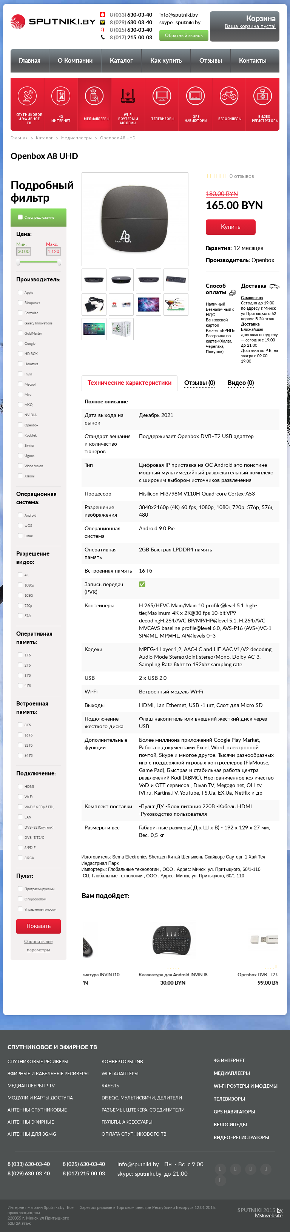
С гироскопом (35, 899)
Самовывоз (252, 298)
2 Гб (28, 665)
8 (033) (29, 1164)
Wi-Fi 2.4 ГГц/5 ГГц (39, 807)
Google (30, 344)
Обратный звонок (184, 35)
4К (27, 575)
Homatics (31, 364)
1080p (29, 585)
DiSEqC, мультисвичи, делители (142, 1098)
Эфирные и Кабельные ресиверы (48, 1073)
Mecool (30, 384)
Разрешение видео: (32, 558)
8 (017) (84, 1173)
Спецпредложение (39, 217)
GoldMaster (33, 333)
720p (28, 606)
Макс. (52, 244)
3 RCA (29, 858)
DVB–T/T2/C (34, 838)
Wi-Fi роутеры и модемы (246, 1086)
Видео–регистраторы (241, 1137)
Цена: (24, 234)
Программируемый (39, 889)
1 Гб (28, 655)
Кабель (110, 1086)
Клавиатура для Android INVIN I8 (229, 975)
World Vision (34, 466)
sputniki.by (147, 1174)
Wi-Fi (28, 797)
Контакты (253, 61)
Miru (28, 395)
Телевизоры (229, 1099)
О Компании (75, 61)
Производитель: (38, 280)
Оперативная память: (34, 638)
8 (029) (29, 1173)
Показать (38, 926)
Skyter (29, 446)
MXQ (28, 405)
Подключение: (36, 774)
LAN (28, 817)
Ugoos (29, 456)
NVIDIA (31, 415)
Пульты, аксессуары (127, 1122)
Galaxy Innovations (38, 323)
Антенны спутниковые (37, 1110)
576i (28, 616)
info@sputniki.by (138, 1164)
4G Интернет (229, 1060)
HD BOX (31, 354)
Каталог (121, 61)
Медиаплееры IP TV (31, 1086)
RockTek (31, 435)
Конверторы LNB (122, 1061)
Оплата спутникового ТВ (134, 1134)
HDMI (29, 787)
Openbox (31, 425)
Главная (29, 61)
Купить (231, 227)
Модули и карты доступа (40, 1098)
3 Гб (28, 676)
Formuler (31, 313)
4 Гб (28, 686)
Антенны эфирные (31, 1122)
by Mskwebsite (268, 1213)
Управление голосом (40, 909)
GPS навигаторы (234, 1112)
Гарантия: (219, 248)
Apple (29, 293)
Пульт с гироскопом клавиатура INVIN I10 (132, 975)
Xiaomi (29, 476)
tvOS (28, 526)
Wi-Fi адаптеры (120, 1073)
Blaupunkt (32, 303)
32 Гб (28, 745)
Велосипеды (230, 1124)
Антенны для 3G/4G (32, 1134)
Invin (28, 374)
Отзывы (210, 61)
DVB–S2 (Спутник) (39, 827)
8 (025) (84, 1164)
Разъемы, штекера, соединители (143, 1110)
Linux (28, 536)
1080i (29, 595)
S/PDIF (30, 848)
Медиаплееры (76, 137)
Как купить (166, 61)
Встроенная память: (32, 708)
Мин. (21, 244)
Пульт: (24, 876)
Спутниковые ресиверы (38, 1061)
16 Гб (28, 735)
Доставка (250, 324)
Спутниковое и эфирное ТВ (52, 1047)
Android (30, 515)
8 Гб (28, 725)
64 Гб (28, 756)
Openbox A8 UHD (118, 137)
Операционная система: (36, 498)
